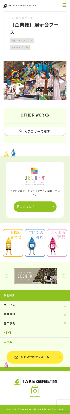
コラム (8, 342)
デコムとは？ (26, 206)
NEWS (8, 332)
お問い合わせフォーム (35, 357)
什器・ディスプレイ (22, 40)
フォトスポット (19, 47)
